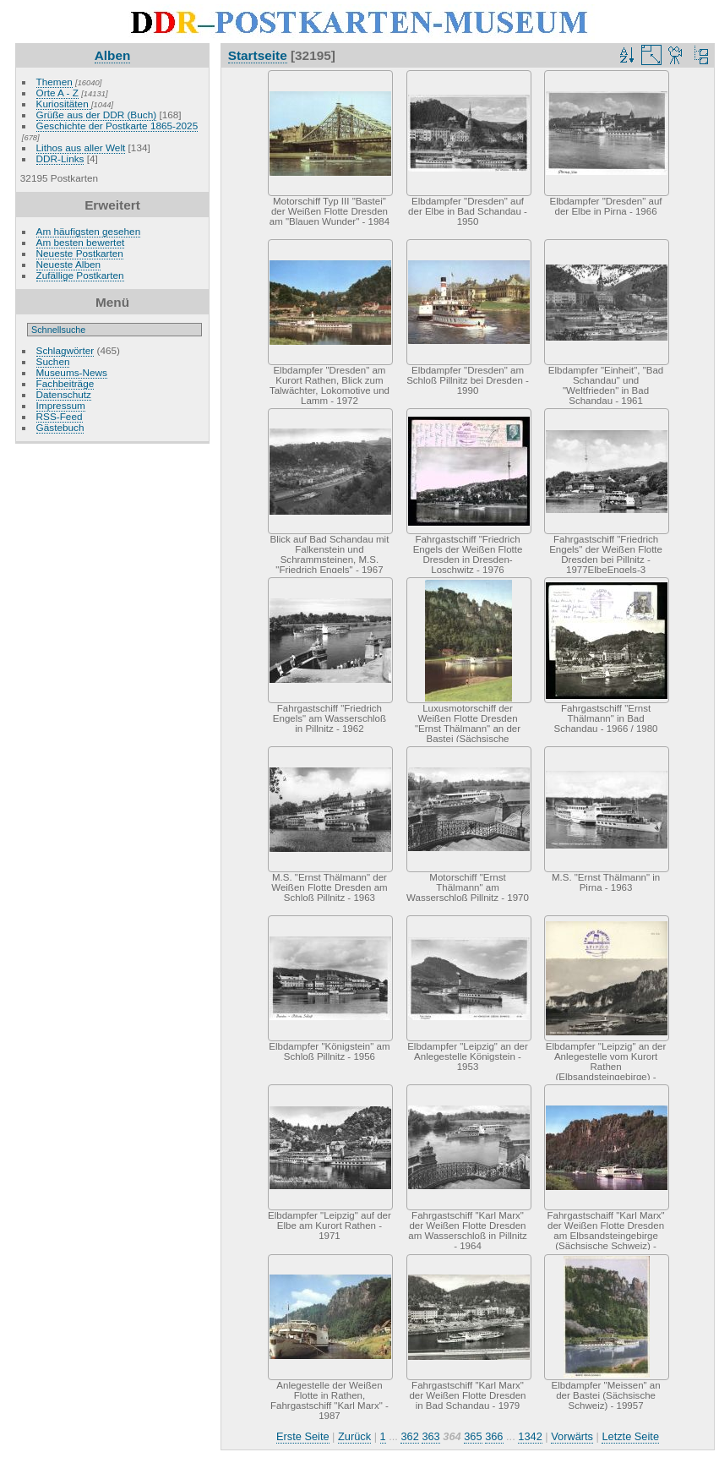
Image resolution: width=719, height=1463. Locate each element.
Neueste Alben (68, 264)
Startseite (257, 55)
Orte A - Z (57, 92)
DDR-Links (60, 158)
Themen (54, 81)
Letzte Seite (630, 1436)
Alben (113, 55)
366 (494, 1436)
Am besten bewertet (80, 242)
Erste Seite (303, 1436)
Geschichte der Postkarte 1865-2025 (117, 125)
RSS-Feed (59, 416)
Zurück (354, 1436)
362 (409, 1436)
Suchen (53, 361)
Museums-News (71, 372)
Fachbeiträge (65, 383)
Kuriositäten (63, 103)
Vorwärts (572, 1436)
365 (473, 1436)
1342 (530, 1436)
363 (430, 1436)
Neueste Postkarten (79, 253)
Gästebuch (60, 427)
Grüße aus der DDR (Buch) (96, 114)
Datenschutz (63, 394)
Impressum (60, 405)
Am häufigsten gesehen (88, 231)
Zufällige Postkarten (80, 275)
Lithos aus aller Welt (81, 147)
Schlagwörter (65, 350)
